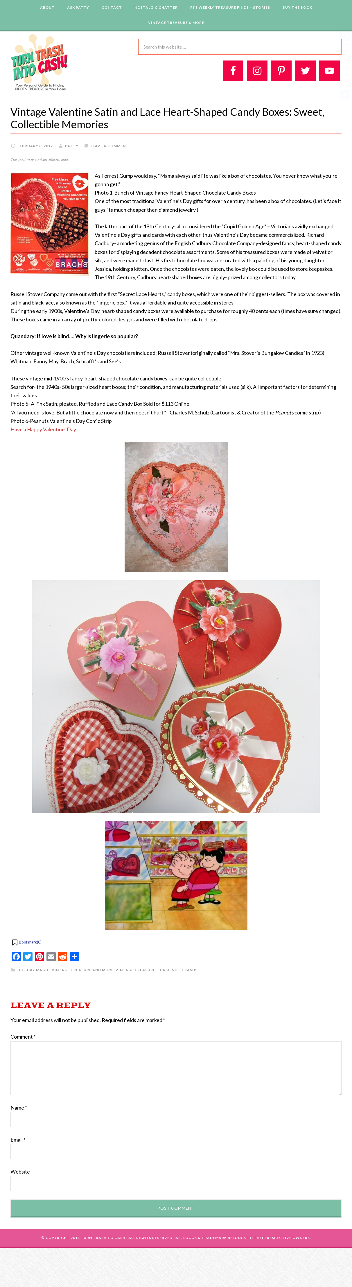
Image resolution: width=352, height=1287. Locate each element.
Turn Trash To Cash (103, 1238)
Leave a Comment (110, 146)
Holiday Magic (33, 970)
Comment (23, 1036)
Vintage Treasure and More (83, 970)
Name (18, 1107)
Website (20, 1171)
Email (18, 1139)
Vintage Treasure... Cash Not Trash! (156, 970)
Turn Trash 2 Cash (39, 62)
